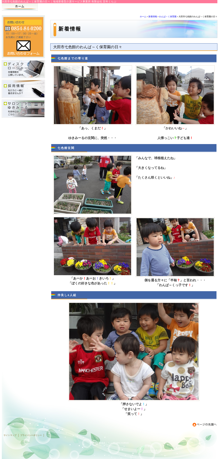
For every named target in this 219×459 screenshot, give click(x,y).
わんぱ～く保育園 (167, 16)
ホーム (143, 16)
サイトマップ (10, 435)
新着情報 (152, 16)
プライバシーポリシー (31, 435)
